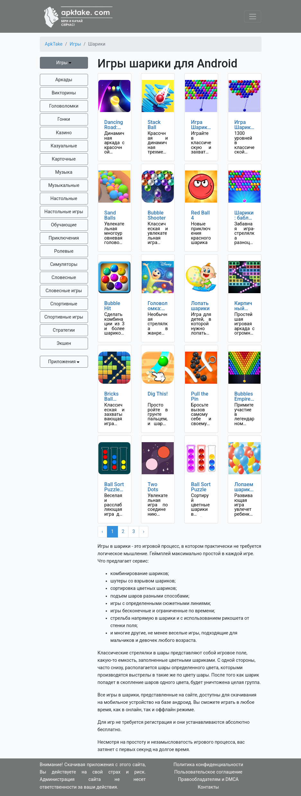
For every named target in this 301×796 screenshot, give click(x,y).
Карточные (63, 159)
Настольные (63, 198)
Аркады (63, 80)
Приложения (64, 361)
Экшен (64, 343)
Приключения (64, 238)
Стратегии (64, 330)
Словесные (63, 277)
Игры (63, 63)
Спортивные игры (63, 317)
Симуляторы (63, 264)
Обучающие (64, 225)
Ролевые (63, 251)
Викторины (64, 93)
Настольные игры (63, 211)
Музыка (63, 172)
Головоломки (63, 106)
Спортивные (63, 304)
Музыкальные (63, 185)
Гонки (64, 119)
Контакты (208, 787)
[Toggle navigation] (252, 16)
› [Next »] (143, 531)
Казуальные (63, 146)
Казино (64, 133)
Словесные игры (64, 290)
